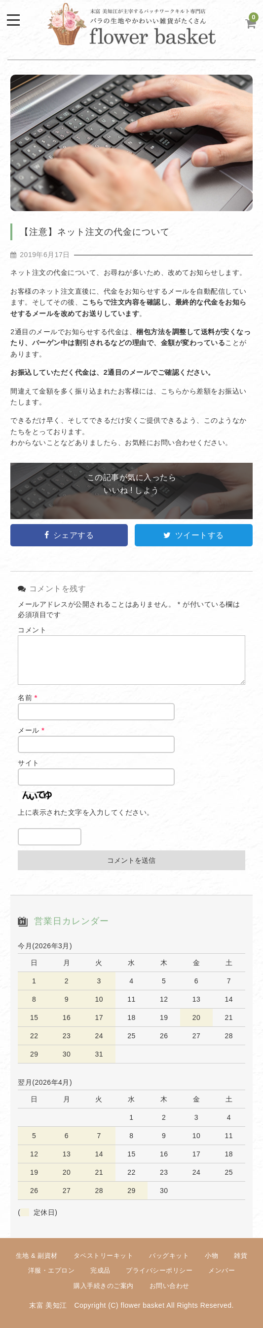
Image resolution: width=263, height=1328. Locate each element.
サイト (28, 763)
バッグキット (169, 1255)
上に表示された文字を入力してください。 (86, 812)
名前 (27, 698)
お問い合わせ (169, 1285)
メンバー (221, 1270)
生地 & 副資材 (37, 1255)
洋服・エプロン (51, 1270)
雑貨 (240, 1255)
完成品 (100, 1270)
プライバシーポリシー (159, 1270)
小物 (211, 1255)
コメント (32, 630)
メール (31, 730)
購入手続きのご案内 (104, 1285)
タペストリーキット (104, 1255)
